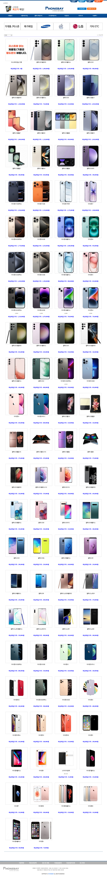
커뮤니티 (80, 15)
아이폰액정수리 (52, 15)
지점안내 (66, 15)
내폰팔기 (10, 15)
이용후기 (95, 15)
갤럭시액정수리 (38, 15)
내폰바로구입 (24, 15)
